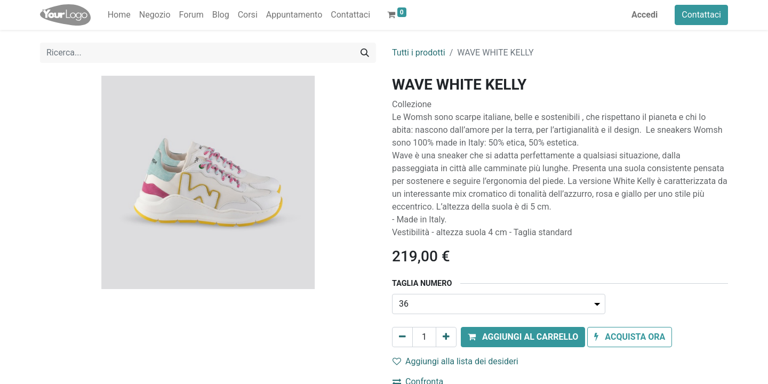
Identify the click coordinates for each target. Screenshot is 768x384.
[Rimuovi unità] (402, 337)
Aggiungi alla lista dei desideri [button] (455, 361)
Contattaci (701, 15)
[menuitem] (119, 15)
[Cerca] (365, 53)
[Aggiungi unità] (446, 337)
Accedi (644, 15)
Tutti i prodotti (418, 52)
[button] (523, 337)
